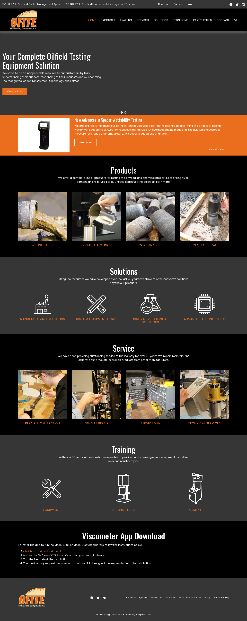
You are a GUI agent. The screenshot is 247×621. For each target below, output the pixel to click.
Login (189, 4)
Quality (143, 597)
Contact (223, 20)
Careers (178, 4)
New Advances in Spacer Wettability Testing (108, 120)
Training (126, 20)
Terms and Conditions (163, 597)
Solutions (161, 20)
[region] (123, 276)
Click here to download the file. (43, 551)
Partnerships (202, 20)
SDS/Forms (180, 20)
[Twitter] (237, 5)
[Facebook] (230, 5)
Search (234, 20)
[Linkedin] (243, 5)
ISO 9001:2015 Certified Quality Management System (32, 4)
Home (92, 20)
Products (108, 20)
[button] (122, 112)
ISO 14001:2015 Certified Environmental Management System (100, 4)
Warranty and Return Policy (194, 597)
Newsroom (164, 4)
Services (143, 20)
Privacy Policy (221, 597)
